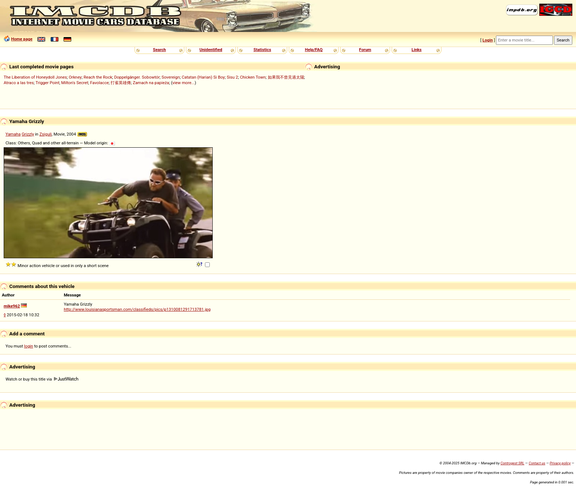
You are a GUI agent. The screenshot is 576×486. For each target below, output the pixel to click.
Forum (365, 49)
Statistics (262, 49)
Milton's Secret (74, 82)
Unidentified (210, 49)
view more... (183, 82)
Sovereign (171, 77)
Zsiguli (45, 134)
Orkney (75, 77)
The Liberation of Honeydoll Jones (35, 77)
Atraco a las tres (19, 82)
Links (416, 49)
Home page (21, 39)
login (28, 346)
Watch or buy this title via (42, 379)
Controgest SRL (512, 463)
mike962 (12, 306)
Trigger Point (48, 82)
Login (487, 40)
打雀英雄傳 (121, 82)
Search (159, 49)
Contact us (537, 463)
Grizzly (28, 134)
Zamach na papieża (151, 82)
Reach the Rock (97, 77)
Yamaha (13, 134)
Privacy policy (560, 463)
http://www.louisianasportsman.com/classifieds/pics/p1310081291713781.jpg (137, 309)
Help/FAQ (314, 49)
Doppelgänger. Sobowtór (137, 77)
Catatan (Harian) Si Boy (203, 77)
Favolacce (99, 82)
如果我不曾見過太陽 (286, 77)
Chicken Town (253, 77)
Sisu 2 (232, 77)
